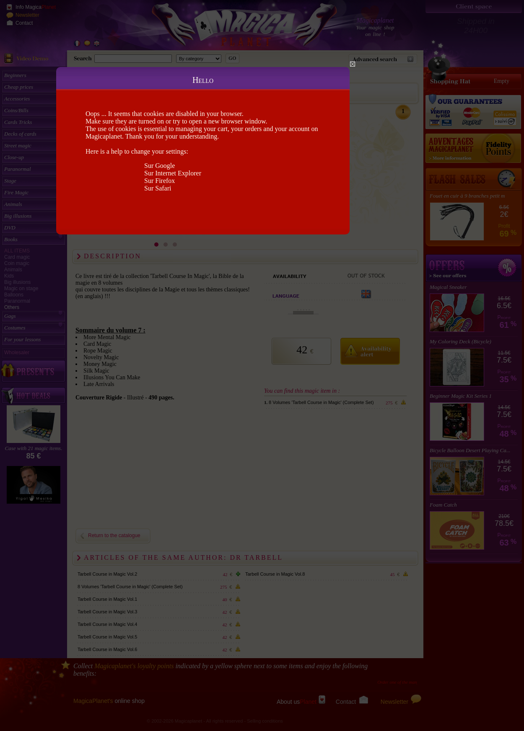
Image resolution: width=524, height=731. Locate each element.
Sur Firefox (159, 180)
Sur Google (159, 165)
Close (352, 64)
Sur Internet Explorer (172, 173)
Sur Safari (157, 188)
